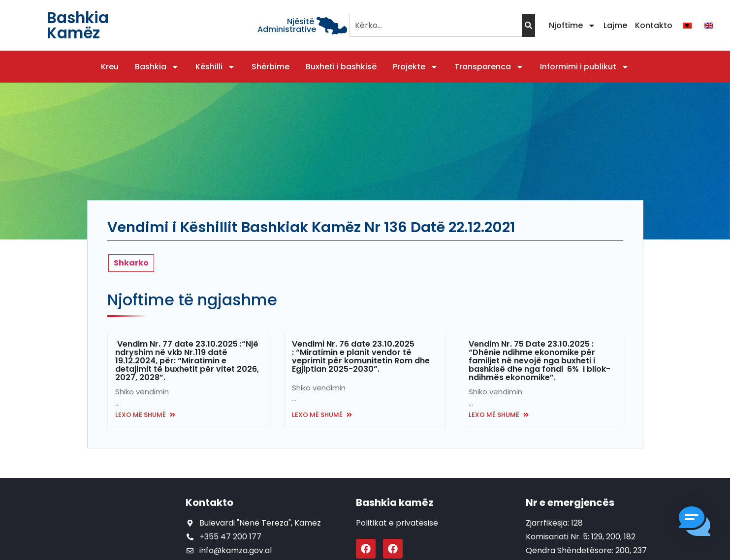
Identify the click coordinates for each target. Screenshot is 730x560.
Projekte (415, 66)
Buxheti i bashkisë (341, 66)
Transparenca (489, 66)
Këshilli (215, 66)
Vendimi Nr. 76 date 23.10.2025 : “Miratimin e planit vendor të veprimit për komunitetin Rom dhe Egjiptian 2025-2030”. (361, 356)
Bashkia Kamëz (78, 25)
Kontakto (653, 25)
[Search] (528, 25)
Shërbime (270, 66)
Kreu (110, 66)
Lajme (615, 25)
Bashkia (157, 66)
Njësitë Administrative (286, 25)
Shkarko (131, 262)
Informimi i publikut (584, 66)
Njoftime (572, 25)
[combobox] (435, 25)
